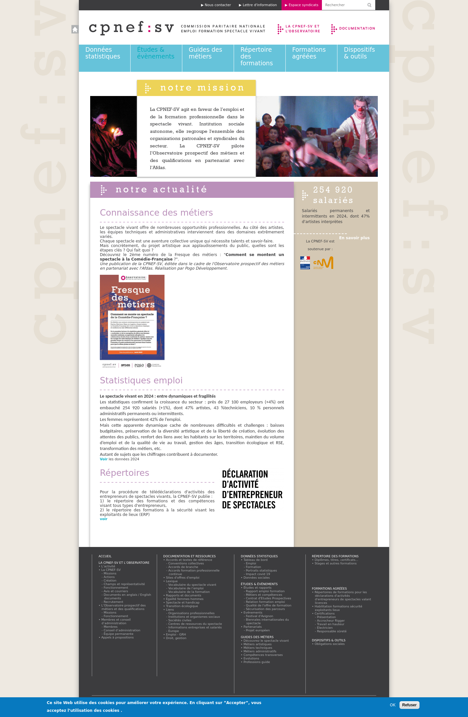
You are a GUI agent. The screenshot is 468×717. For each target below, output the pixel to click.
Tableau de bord (256, 560)
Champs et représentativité (124, 584)
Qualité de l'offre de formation (268, 605)
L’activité (108, 566)
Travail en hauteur (330, 624)
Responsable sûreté (331, 631)
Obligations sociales (330, 644)
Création (110, 580)
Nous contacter (218, 5)
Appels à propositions (117, 637)
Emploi (251, 563)
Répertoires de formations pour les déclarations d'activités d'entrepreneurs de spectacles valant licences (343, 597)
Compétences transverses (263, 655)
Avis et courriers (116, 591)
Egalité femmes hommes (184, 599)
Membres (110, 626)
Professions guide (257, 662)
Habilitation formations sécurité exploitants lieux (338, 608)
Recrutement (113, 602)
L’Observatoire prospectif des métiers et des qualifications (123, 607)
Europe (174, 631)
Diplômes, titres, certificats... (336, 560)
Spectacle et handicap (182, 602)
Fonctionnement (116, 587)
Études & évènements (156, 53)
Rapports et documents (183, 595)
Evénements (253, 612)
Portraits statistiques (261, 570)
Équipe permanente (118, 634)
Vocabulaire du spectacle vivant (192, 584)
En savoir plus (354, 238)
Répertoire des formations (335, 556)
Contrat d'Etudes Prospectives (268, 598)
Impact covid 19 (258, 574)
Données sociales (257, 577)
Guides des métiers (205, 53)
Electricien (325, 627)
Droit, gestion (176, 638)
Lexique (171, 581)
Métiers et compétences (264, 594)
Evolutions (251, 658)
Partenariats (253, 626)
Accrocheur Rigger (331, 620)
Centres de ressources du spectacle (195, 624)
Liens (170, 609)
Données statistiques (102, 53)
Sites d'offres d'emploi (182, 577)
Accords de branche (183, 567)
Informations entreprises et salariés (195, 627)
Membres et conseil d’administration (116, 621)
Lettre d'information (260, 5)
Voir (104, 459)
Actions (109, 577)
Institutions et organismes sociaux (194, 616)
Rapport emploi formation (265, 591)
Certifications (325, 613)
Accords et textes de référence (189, 560)
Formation (253, 567)
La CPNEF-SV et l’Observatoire (299, 27)
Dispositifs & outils (359, 53)
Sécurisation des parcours (265, 609)
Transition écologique (182, 606)
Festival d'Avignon (259, 616)
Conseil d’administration (122, 630)
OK (392, 705)
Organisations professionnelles (191, 613)
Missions (110, 573)
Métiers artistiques (257, 644)
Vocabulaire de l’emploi (186, 588)
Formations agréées (309, 53)
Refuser (409, 705)
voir (104, 519)
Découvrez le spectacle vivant (266, 640)
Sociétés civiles (180, 620)
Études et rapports (257, 587)
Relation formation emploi (265, 602)
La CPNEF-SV (111, 570)
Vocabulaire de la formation (189, 592)
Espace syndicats (303, 5)
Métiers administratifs (260, 651)
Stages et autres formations (335, 563)
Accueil (170, 27)
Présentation (326, 617)
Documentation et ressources (359, 27)
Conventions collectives (186, 563)
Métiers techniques (258, 647)
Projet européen (258, 630)
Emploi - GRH (176, 634)
